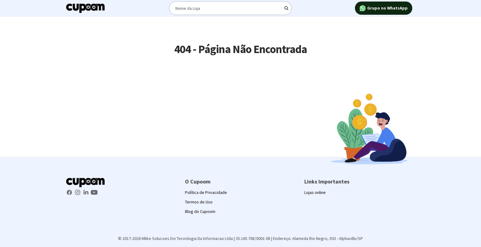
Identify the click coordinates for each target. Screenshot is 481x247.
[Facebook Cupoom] (70, 192)
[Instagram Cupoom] (78, 192)
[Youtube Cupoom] (94, 192)
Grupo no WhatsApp (384, 8)
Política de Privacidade (206, 192)
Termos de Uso (199, 202)
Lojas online (315, 192)
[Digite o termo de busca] (230, 8)
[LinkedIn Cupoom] (86, 192)
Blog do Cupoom (200, 211)
